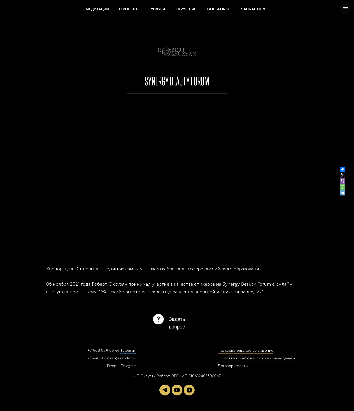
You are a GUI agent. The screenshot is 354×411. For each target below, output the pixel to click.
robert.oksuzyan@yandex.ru (112, 358)
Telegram (128, 351)
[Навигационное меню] (345, 8)
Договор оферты (233, 366)
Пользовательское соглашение (245, 351)
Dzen (111, 366)
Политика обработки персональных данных (256, 358)
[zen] (189, 390)
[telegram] (164, 390)
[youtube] (177, 390)
